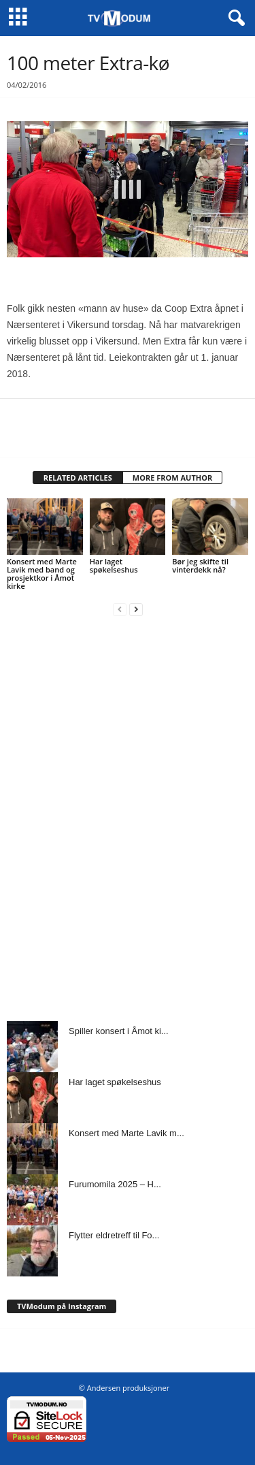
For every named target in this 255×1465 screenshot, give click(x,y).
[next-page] (136, 609)
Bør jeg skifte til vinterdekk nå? (200, 565)
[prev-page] (119, 609)
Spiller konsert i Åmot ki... (119, 1031)
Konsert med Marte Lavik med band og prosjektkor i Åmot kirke (42, 573)
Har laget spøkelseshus (114, 565)
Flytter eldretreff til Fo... (114, 1235)
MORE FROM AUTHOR (172, 477)
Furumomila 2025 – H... (115, 1184)
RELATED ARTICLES (78, 477)
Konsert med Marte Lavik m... (126, 1133)
